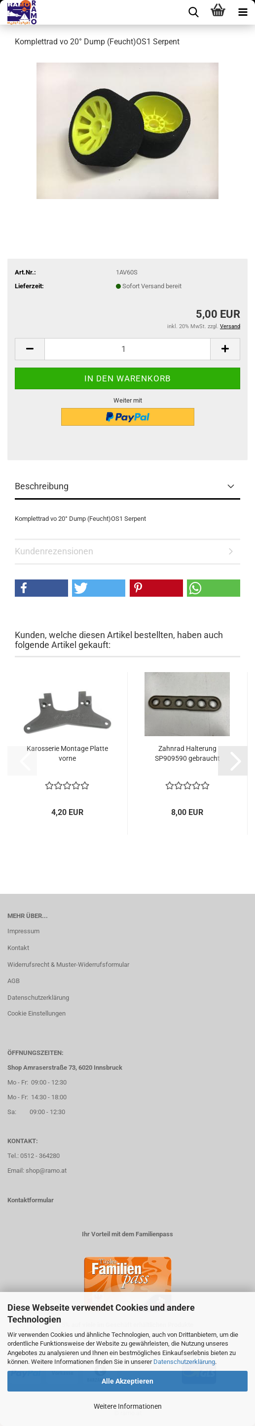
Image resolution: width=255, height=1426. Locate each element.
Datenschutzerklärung (184, 1361)
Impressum (23, 931)
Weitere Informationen (128, 1406)
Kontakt (18, 947)
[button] (29, 349)
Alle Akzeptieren (127, 1381)
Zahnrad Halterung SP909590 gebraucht (187, 753)
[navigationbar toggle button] (242, 12)
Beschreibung (42, 486)
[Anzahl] (127, 349)
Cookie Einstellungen (36, 1013)
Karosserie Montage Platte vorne (67, 753)
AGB (13, 981)
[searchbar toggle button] (193, 12)
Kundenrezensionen (54, 551)
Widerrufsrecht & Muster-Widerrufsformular (68, 964)
